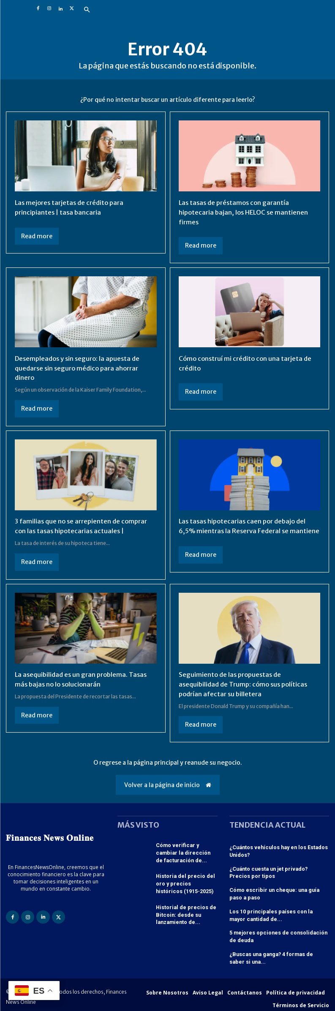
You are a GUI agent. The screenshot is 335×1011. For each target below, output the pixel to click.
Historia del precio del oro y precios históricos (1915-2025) (185, 882)
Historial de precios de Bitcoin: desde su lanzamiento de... (184, 912)
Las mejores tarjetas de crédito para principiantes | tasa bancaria (72, 207)
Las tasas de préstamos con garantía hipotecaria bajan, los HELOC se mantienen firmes (246, 212)
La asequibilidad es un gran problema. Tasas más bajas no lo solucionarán (84, 680)
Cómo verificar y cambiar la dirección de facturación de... (186, 853)
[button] (87, 10)
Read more (36, 236)
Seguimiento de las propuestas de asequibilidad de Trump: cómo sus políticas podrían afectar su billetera (246, 685)
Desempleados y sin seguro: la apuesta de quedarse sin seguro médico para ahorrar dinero (80, 367)
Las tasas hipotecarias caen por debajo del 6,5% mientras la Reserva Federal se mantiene (245, 529)
